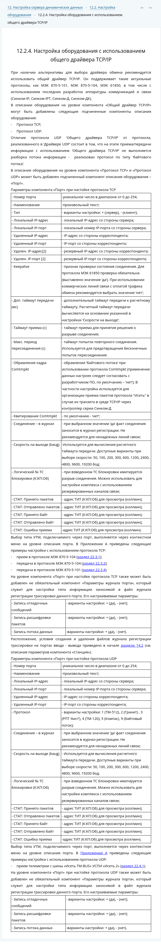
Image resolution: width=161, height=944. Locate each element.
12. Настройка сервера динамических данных (45, 7)
